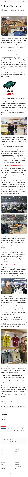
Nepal (4, 403)
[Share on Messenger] (10, 407)
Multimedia (17, 449)
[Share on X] (5, 407)
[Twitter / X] (6, 442)
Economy (2, 456)
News (2, 449)
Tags (2, 464)
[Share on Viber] (21, 407)
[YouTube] (8, 442)
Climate (2, 453)
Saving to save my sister (11, 264)
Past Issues (17, 462)
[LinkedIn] (13, 442)
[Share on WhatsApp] (15, 407)
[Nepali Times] (3, 427)
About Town (17, 456)
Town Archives (18, 466)
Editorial (2, 451)
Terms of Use (17, 475)
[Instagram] (10, 442)
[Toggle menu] (26, 2)
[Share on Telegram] (18, 407)
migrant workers (9, 403)
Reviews (16, 453)
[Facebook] (3, 442)
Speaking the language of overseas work (14, 165)
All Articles (17, 464)
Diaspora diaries (16, 403)
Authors (2, 466)
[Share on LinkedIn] (13, 407)
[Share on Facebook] (7, 407)
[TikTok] (15, 442)
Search (16, 468)
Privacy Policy (11, 475)
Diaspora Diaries (9, 401)
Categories (3, 462)
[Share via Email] (24, 407)
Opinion (16, 451)
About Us (4, 435)
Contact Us (11, 435)
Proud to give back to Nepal (12, 54)
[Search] (24, 2)
